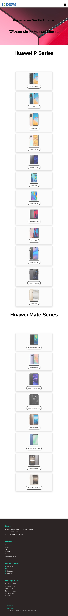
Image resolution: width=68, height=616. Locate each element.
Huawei (7, 551)
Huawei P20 (34, 243)
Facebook (9, 566)
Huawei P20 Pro (34, 223)
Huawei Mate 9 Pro (34, 470)
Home (7, 545)
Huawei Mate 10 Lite (34, 450)
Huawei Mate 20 (34, 369)
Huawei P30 (34, 187)
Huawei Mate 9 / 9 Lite (34, 490)
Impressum (10, 606)
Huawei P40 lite (34, 151)
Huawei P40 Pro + (34, 88)
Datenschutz (10, 608)
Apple (7, 547)
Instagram (9, 571)
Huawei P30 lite (34, 205)
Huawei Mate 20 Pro (34, 349)
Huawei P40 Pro (34, 109)
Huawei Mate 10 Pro (34, 410)
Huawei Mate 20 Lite (34, 390)
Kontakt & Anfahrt (10, 556)
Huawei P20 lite (34, 264)
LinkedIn (8, 573)
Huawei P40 (34, 130)
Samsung (8, 549)
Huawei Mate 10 (34, 429)
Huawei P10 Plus (34, 285)
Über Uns (8, 554)
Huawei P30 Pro (34, 169)
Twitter (8, 569)
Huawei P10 (34, 305)
